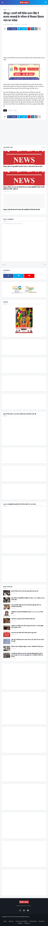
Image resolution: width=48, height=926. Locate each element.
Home (5, 921)
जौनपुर (15, 110)
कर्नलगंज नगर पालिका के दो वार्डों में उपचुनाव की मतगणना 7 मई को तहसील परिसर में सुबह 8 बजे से (27, 626)
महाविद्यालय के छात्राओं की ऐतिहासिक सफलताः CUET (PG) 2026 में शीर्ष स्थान (27, 612)
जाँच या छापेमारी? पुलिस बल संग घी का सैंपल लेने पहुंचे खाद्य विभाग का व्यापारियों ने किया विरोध (26, 605)
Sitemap (20, 923)
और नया (4, 264)
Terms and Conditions (22, 921)
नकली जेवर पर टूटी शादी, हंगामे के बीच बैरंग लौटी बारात (23, 619)
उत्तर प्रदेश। (9, 9)
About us (11, 921)
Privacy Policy (33, 921)
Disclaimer (41, 921)
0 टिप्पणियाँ (25, 24)
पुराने (45, 264)
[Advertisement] (24, 45)
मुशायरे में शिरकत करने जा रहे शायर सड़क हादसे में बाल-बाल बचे (24, 591)
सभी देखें (43, 147)
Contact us (27, 923)
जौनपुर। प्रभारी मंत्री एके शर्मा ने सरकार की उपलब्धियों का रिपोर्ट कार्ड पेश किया (21, 209)
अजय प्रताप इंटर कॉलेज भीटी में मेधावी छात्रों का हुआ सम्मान (24, 632)
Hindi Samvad (15, 916)
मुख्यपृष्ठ (4, 9)
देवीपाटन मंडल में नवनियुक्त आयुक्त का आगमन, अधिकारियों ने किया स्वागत (27, 646)
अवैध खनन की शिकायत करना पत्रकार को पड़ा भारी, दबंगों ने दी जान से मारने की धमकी (27, 640)
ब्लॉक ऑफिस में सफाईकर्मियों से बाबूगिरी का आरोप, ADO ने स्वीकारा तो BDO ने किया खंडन (28, 598)
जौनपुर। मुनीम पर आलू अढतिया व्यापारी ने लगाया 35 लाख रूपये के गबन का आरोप (22, 166)
